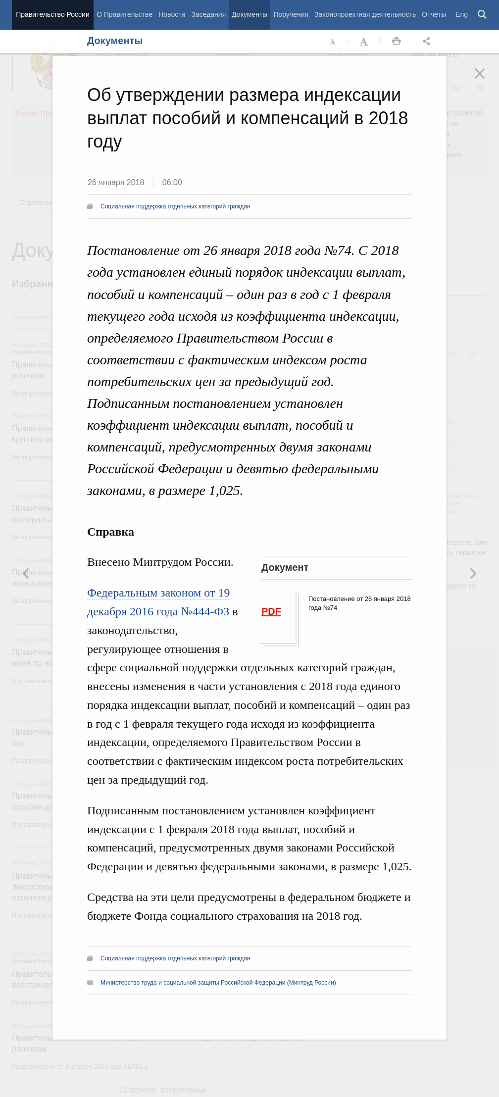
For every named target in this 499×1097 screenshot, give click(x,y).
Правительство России (52, 14)
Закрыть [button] (487, 80)
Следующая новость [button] (26, 573)
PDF (271, 611)
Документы (249, 14)
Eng (461, 14)
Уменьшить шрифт (333, 41)
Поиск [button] (483, 15)
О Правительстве (124, 14)
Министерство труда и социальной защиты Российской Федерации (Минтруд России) (218, 982)
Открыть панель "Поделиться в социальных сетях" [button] (428, 41)
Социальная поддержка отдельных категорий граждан (175, 206)
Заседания (208, 14)
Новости (171, 14)
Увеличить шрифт (365, 41)
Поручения (290, 14)
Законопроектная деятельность (365, 14)
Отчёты (434, 14)
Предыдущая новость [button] (473, 573)
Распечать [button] (396, 41)
